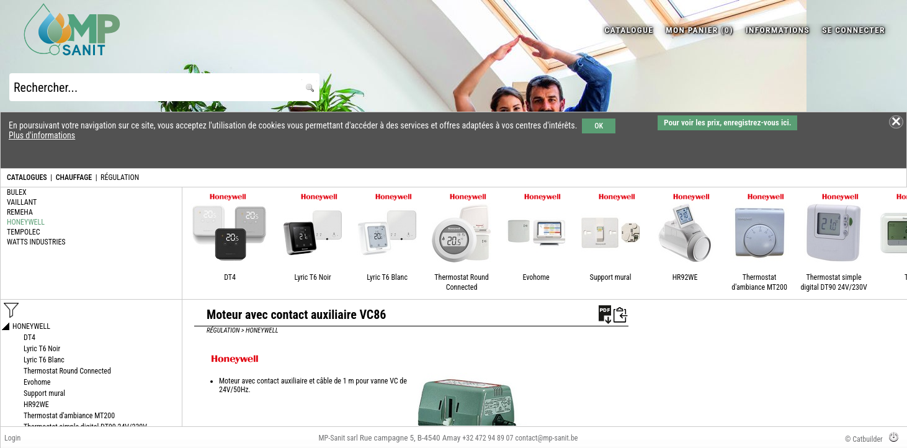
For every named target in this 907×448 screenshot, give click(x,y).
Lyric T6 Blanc (387, 277)
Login (12, 438)
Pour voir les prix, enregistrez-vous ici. (727, 122)
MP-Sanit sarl (338, 438)
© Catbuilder (864, 439)
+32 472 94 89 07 (487, 438)
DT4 (230, 277)
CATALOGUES (27, 177)
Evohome (535, 277)
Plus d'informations (42, 135)
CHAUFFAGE (74, 177)
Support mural (611, 277)
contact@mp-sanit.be (547, 438)
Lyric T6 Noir (312, 277)
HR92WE (685, 277)
